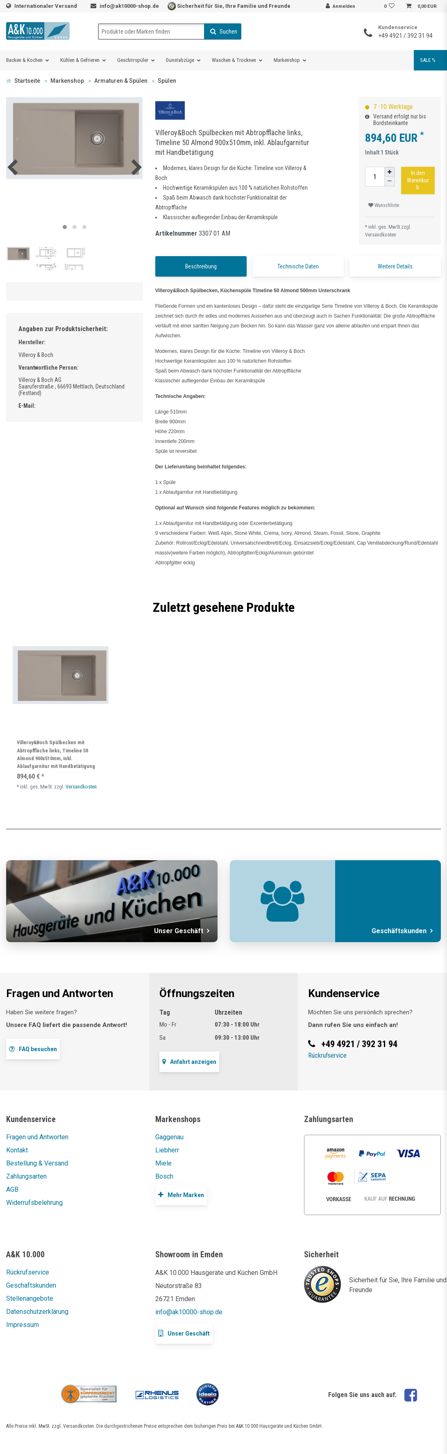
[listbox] (60, 675)
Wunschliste (383, 205)
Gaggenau (169, 1137)
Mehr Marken (181, 1194)
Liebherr (167, 1150)
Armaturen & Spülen (120, 80)
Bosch (164, 1176)
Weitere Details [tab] (395, 266)
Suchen (223, 31)
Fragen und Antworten (37, 1137)
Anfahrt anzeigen (189, 1061)
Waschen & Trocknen (234, 60)
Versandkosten (380, 235)
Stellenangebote (29, 1298)
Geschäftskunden (31, 1285)
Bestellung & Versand (37, 1163)
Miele (163, 1163)
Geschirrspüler (132, 60)
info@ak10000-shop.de (129, 6)
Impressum (22, 1325)
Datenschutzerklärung (37, 1311)
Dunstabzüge (180, 60)
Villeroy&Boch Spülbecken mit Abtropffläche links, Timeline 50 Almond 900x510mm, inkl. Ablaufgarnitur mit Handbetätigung (56, 754)
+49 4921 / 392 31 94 (405, 35)
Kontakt (17, 1150)
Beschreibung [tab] (201, 266)
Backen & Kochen (24, 60)
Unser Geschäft (184, 1333)
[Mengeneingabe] (375, 176)
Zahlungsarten (26, 1176)
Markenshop (287, 60)
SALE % (428, 60)
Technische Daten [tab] (298, 266)
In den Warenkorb (418, 180)
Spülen (167, 80)
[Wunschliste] (390, 6)
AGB (12, 1189)
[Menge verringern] (390, 181)
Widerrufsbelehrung (34, 1202)
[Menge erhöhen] (390, 172)
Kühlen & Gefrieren (80, 60)
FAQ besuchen (33, 1048)
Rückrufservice (327, 1055)
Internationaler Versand (46, 6)
